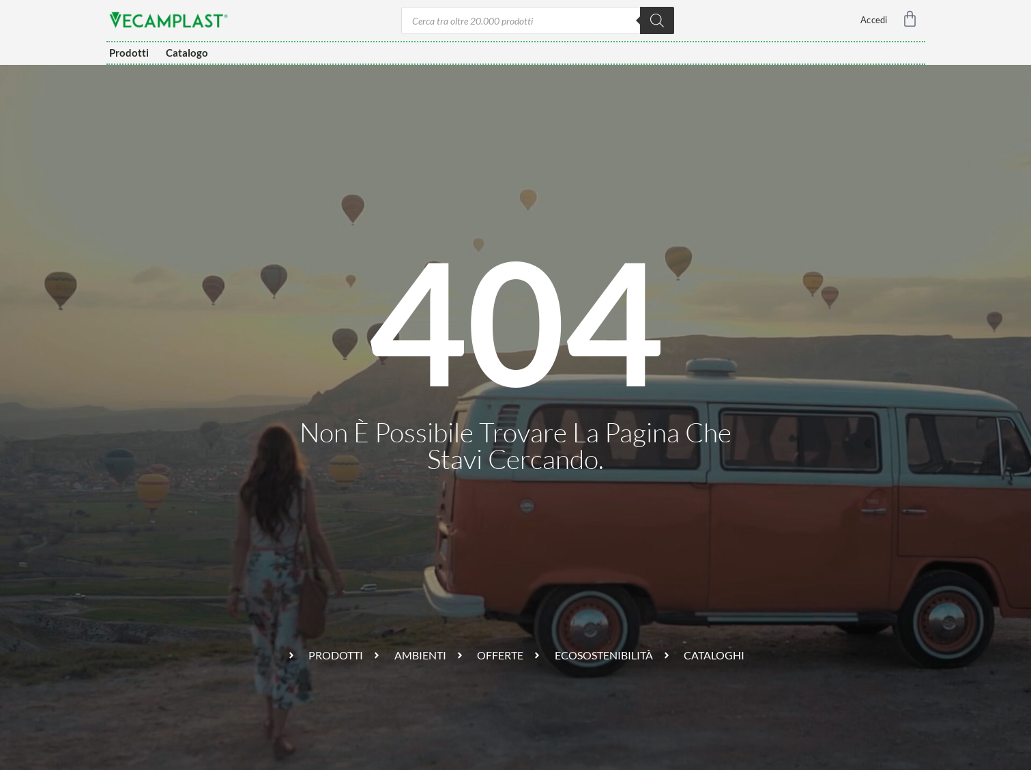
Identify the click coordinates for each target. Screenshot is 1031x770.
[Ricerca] (657, 20)
